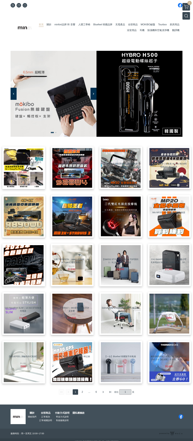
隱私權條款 (79, 413)
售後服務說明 (62, 420)
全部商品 (46, 413)
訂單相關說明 (45, 420)
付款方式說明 (62, 413)
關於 (32, 413)
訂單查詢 (45, 417)
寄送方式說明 (62, 417)
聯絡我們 (32, 417)
